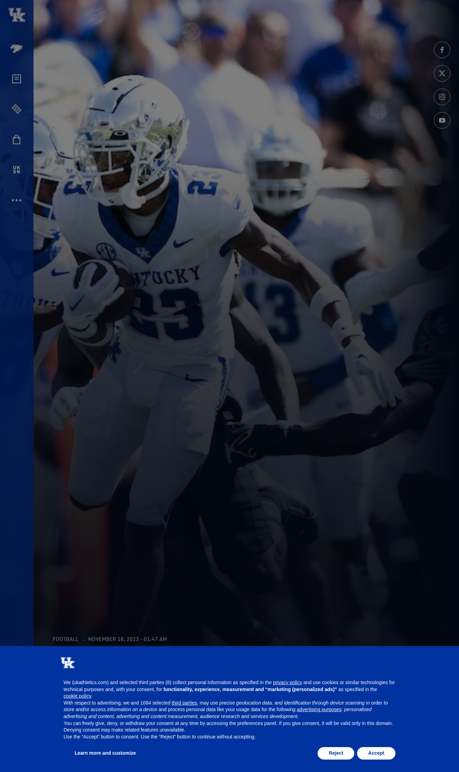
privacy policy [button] (287, 682)
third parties (184, 703)
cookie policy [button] (77, 696)
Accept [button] (376, 753)
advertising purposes (319, 709)
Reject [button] (336, 753)
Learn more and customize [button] (105, 753)
